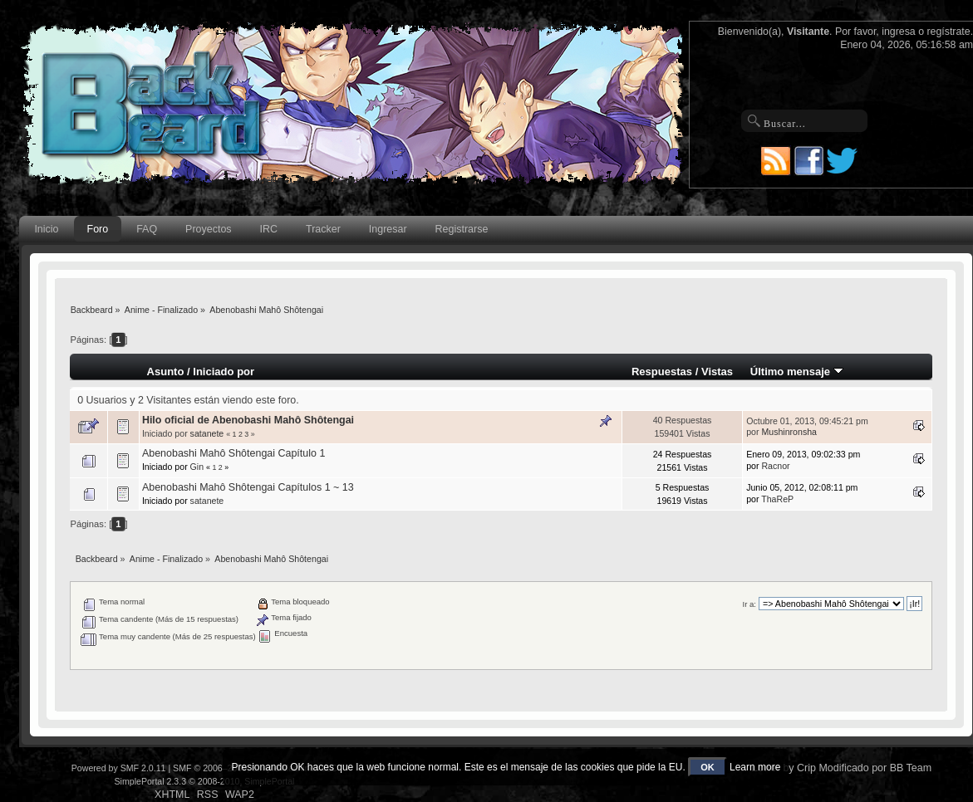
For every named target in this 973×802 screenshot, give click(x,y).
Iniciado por (223, 371)
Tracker (323, 229)
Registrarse (462, 229)
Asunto (165, 371)
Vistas (717, 371)
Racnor (775, 466)
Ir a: (748, 604)
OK (707, 767)
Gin (197, 467)
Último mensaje (796, 371)
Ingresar (388, 229)
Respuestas (661, 371)
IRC (269, 229)
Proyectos (208, 229)
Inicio (46, 229)
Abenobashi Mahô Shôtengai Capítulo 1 (233, 453)
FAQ (146, 229)
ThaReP (777, 499)
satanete (207, 433)
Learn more (755, 767)
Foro (98, 229)
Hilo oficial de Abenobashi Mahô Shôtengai (248, 420)
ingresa (899, 31)
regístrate (948, 31)
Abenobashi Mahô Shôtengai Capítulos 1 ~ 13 (248, 487)
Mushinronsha (789, 432)
